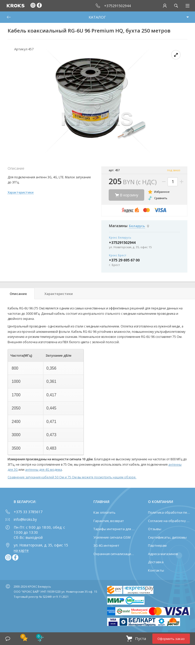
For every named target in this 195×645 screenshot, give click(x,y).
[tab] (17, 293)
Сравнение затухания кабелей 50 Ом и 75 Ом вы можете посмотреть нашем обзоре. (72, 477)
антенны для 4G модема (43, 469)
